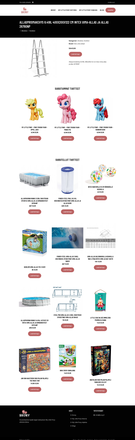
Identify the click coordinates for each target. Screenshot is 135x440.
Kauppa (110, 9)
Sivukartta (111, 438)
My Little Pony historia (67, 9)
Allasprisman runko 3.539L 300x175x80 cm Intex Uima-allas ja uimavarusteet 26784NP (34, 198)
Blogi (102, 9)
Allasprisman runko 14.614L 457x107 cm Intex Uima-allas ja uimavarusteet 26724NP (34, 320)
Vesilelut (32, 29)
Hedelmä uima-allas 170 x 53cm (34, 265)
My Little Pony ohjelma (88, 9)
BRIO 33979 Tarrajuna (67, 368)
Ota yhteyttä (82, 438)
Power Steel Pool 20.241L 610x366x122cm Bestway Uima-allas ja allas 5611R (67, 198)
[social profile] (33, 2)
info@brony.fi (110, 2)
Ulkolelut (24, 29)
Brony (53, 9)
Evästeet (90, 438)
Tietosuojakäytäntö (100, 438)
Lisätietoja (75, 52)
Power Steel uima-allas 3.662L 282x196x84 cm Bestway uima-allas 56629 (67, 256)
